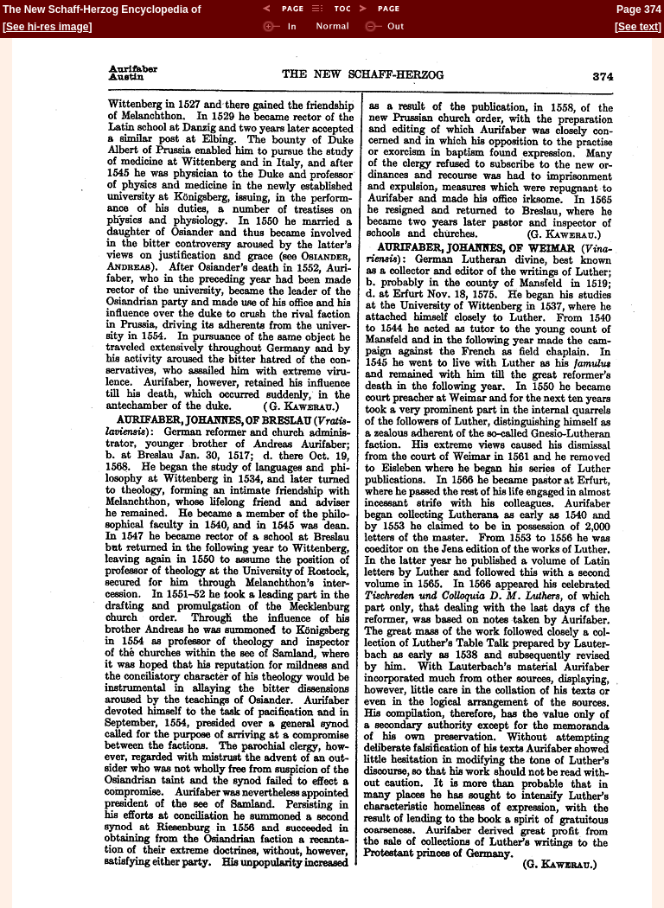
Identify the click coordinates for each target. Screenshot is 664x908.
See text (638, 27)
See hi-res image (47, 27)
